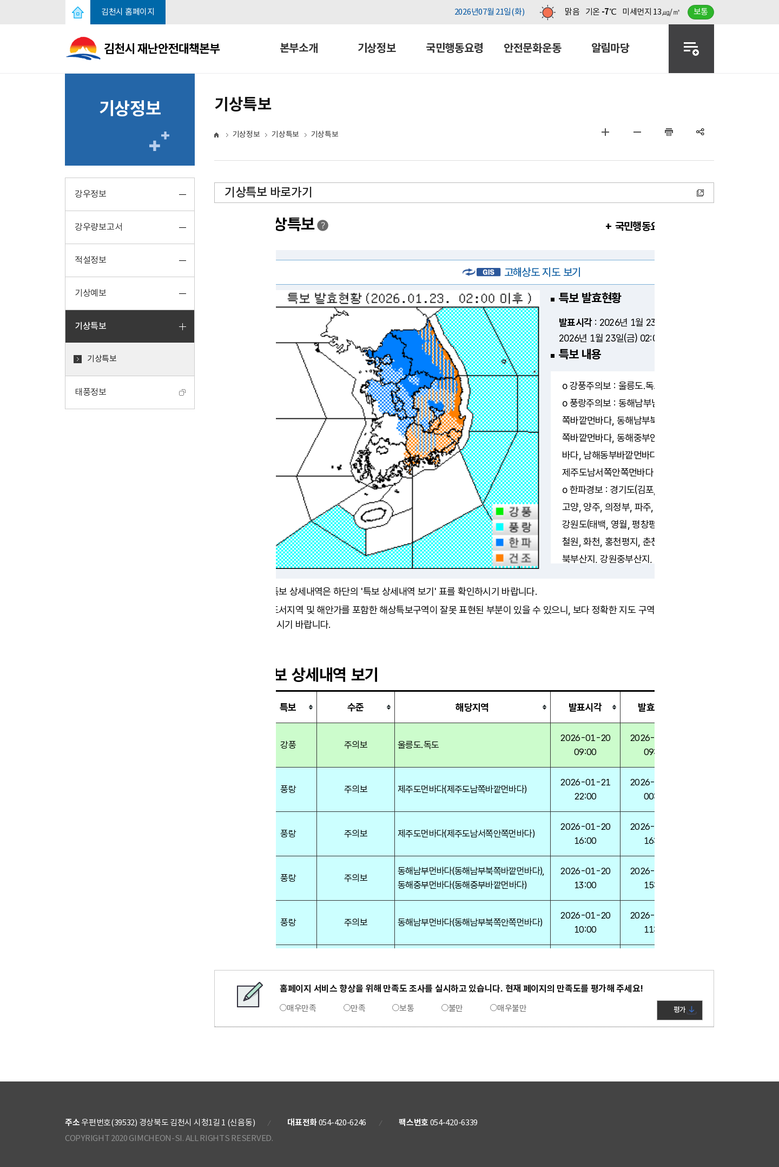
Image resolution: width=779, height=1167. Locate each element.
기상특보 (91, 326)
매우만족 (301, 1008)
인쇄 (668, 132)
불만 (455, 1008)
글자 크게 (605, 132)
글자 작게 (637, 132)
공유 (700, 132)
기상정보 (246, 134)
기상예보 (91, 293)
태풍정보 (91, 392)
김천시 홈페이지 (128, 12)
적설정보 (91, 260)
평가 (680, 1010)
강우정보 (91, 194)
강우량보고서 (98, 227)
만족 (358, 1008)
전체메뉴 (691, 48)
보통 (406, 1008)
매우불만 (512, 1008)
